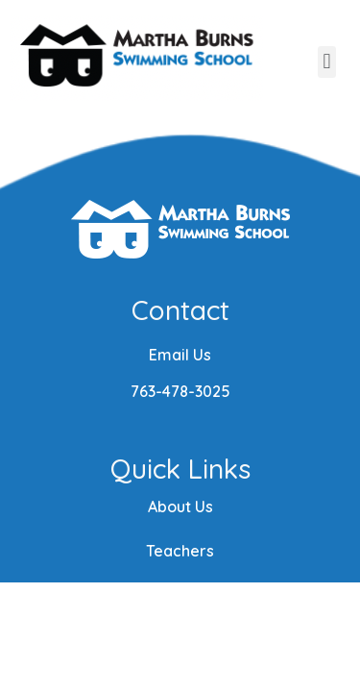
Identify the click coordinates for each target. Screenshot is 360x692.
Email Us (180, 354)
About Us (180, 506)
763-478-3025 (180, 391)
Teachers (180, 550)
